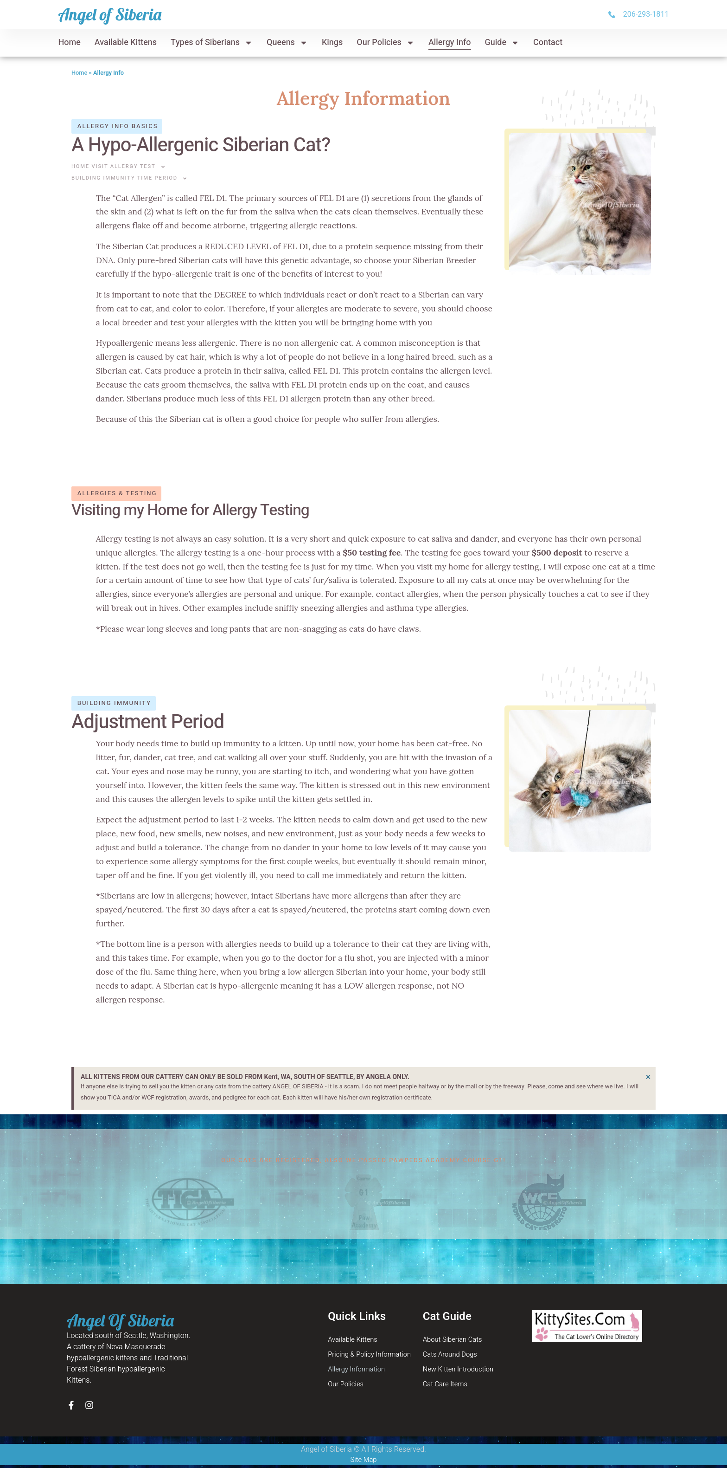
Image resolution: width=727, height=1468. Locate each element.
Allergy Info (449, 42)
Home (69, 42)
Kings (332, 42)
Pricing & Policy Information (373, 1356)
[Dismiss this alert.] (647, 1078)
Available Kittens (126, 42)
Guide (502, 43)
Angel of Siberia (109, 14)
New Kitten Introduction (461, 1371)
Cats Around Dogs (452, 1356)
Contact (547, 42)
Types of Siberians (212, 43)
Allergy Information (359, 1371)
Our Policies (386, 43)
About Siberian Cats (455, 1340)
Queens (287, 43)
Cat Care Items (447, 1387)
